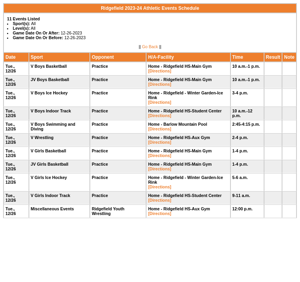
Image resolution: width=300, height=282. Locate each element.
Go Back (150, 46)
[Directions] (159, 71)
